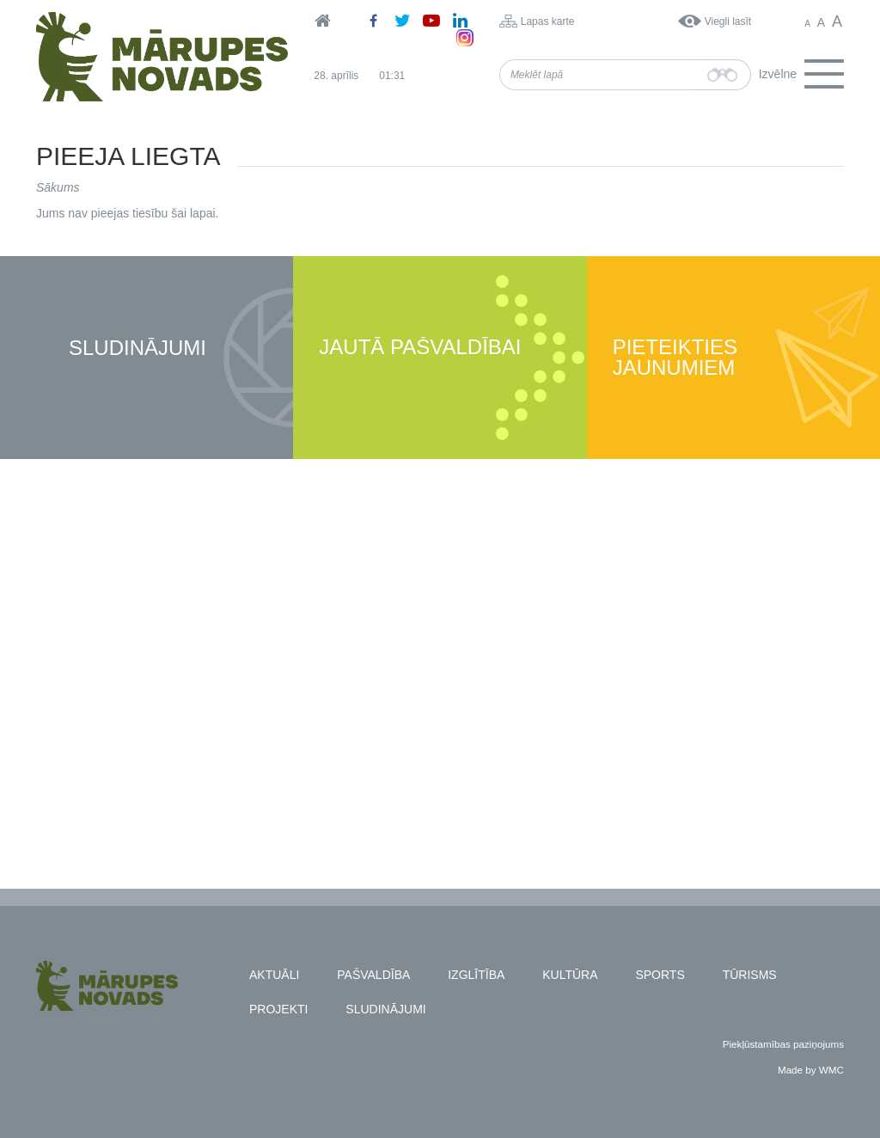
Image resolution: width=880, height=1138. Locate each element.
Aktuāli (274, 975)
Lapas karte (548, 21)
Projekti (278, 1009)
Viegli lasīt (728, 21)
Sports (659, 975)
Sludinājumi (137, 348)
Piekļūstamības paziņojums (783, 1043)
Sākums (58, 187)
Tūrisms (750, 975)
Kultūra (569, 975)
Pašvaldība (373, 975)
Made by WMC (811, 1069)
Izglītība (476, 975)
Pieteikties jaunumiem (675, 358)
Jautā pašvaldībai (420, 347)
